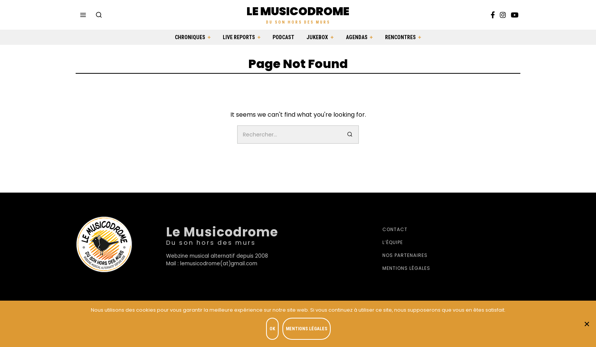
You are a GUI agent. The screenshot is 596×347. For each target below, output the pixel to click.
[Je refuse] (586, 324)
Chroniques (190, 37)
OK (274, 330)
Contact (394, 229)
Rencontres (400, 37)
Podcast (283, 37)
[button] (350, 134)
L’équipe (392, 242)
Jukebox (317, 37)
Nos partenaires (405, 255)
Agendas (357, 37)
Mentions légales (406, 268)
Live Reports (239, 37)
